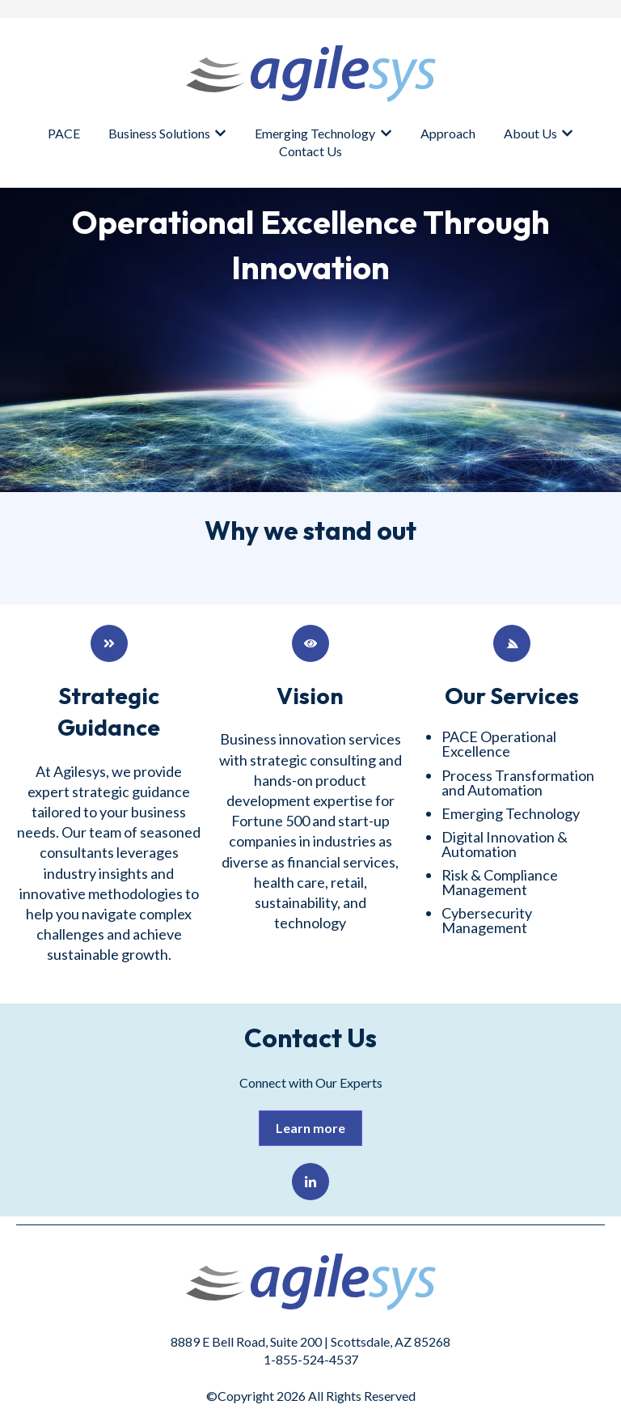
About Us (530, 133)
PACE (64, 133)
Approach (447, 133)
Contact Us (310, 151)
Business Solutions (159, 133)
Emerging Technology (315, 133)
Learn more (310, 1127)
